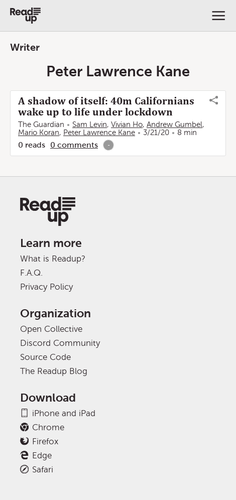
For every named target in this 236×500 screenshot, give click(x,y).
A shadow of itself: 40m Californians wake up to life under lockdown (106, 106)
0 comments (74, 145)
